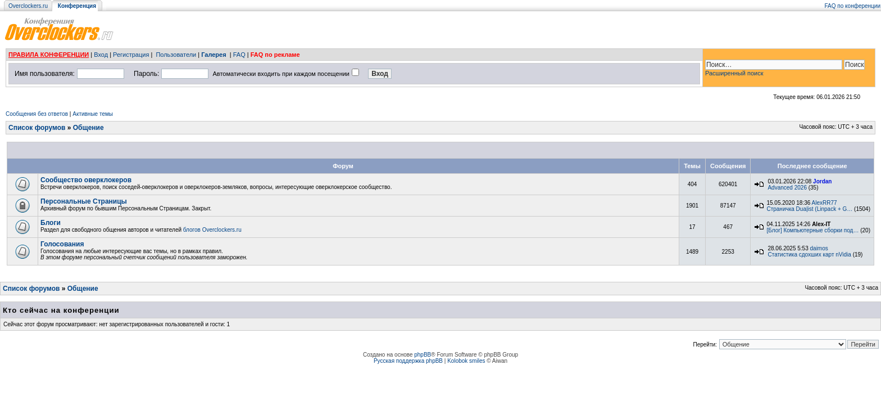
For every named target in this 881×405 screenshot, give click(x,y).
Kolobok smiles (466, 361)
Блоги (50, 223)
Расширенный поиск (734, 73)
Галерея (213, 54)
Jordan (822, 181)
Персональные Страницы (83, 201)
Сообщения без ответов (37, 114)
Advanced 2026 (787, 187)
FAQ (239, 54)
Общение (88, 128)
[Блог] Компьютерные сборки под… (813, 230)
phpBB (422, 355)
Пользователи (176, 54)
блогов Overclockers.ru (212, 230)
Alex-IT (821, 224)
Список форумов (36, 128)
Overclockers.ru (28, 6)
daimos (819, 248)
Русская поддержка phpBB (408, 361)
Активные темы (92, 114)
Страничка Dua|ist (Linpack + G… (809, 209)
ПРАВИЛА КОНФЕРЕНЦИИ (48, 54)
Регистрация (131, 54)
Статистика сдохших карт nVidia (809, 254)
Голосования (62, 244)
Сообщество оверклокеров (85, 180)
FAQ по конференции (852, 6)
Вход (101, 54)
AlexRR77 (824, 203)
